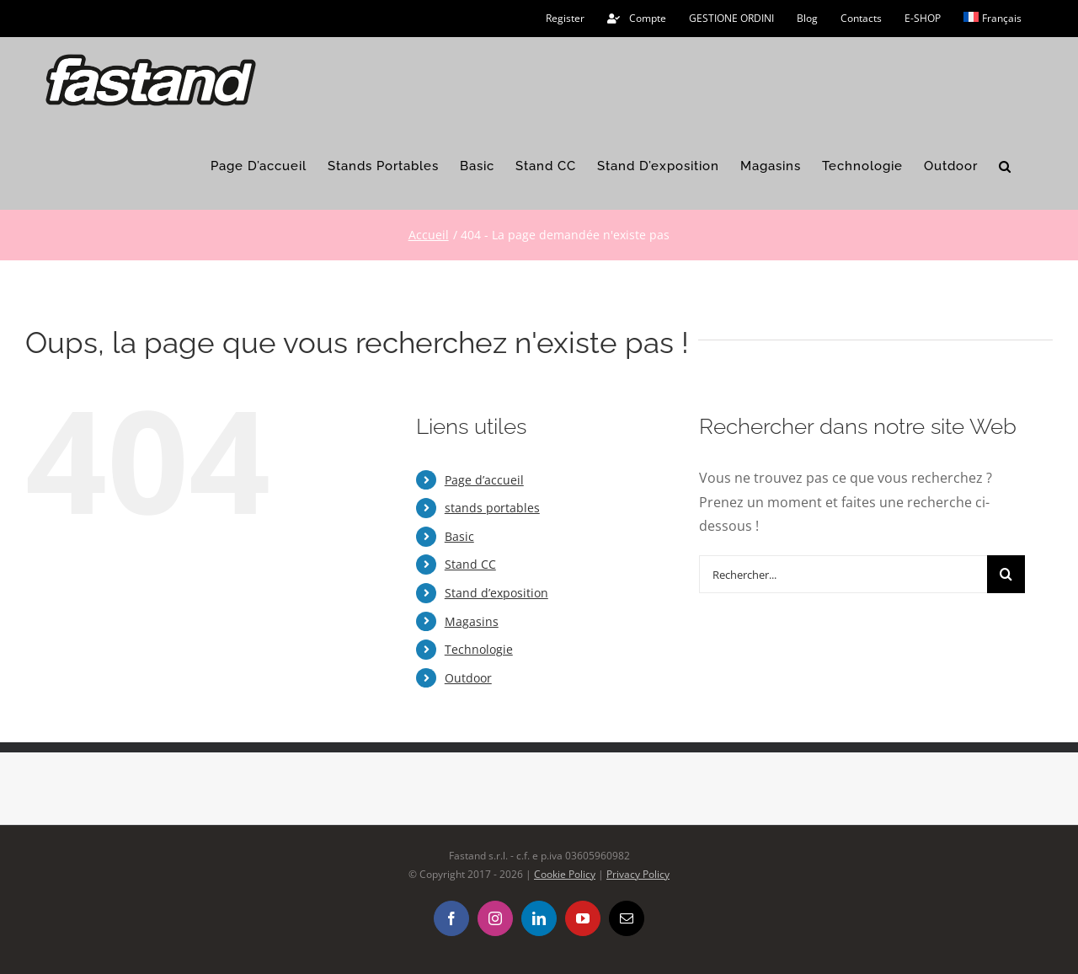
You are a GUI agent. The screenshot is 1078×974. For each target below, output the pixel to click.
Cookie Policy (564, 874)
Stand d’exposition (496, 593)
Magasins (472, 621)
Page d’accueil (484, 480)
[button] (1005, 167)
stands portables (492, 508)
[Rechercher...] (843, 574)
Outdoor (468, 678)
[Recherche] (1006, 574)
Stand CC (470, 564)
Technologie (479, 649)
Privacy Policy (638, 874)
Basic (459, 536)
